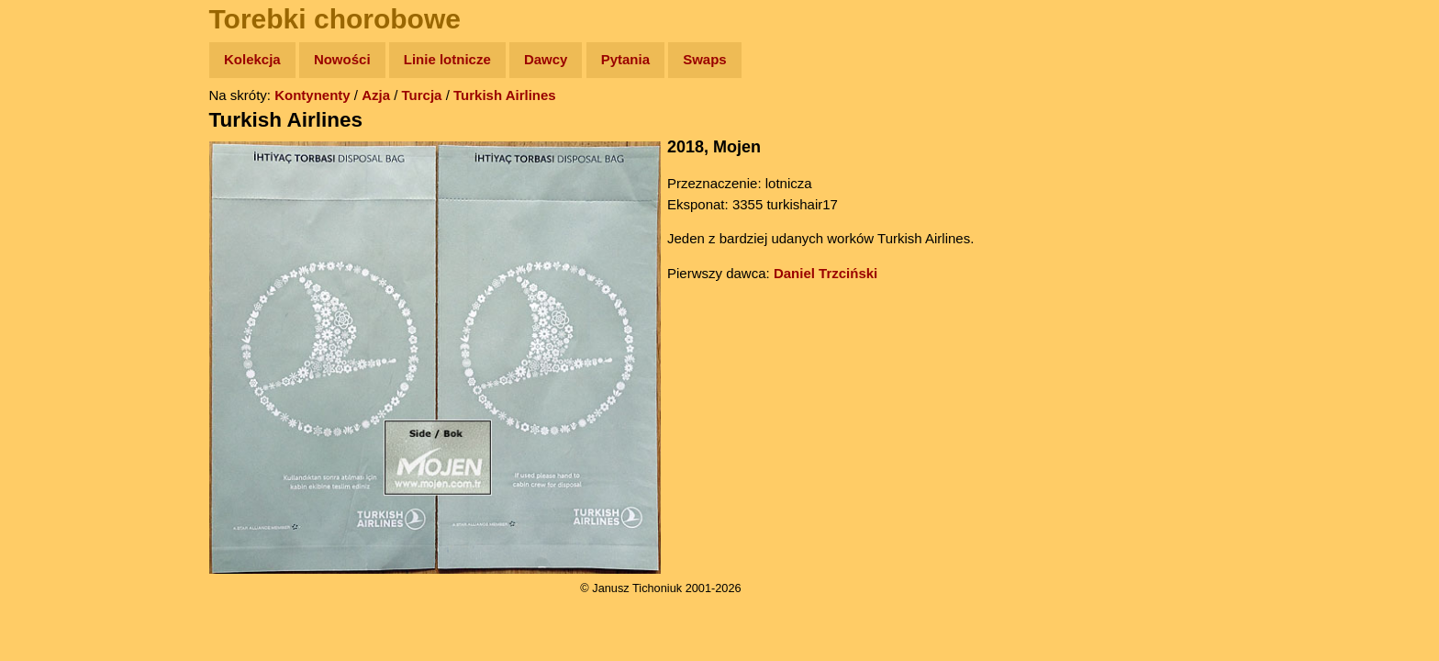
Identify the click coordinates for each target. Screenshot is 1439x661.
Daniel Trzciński (825, 273)
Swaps (705, 59)
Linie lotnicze (447, 59)
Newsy (53, 201)
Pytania (625, 59)
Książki (55, 237)
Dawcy (546, 59)
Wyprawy (61, 131)
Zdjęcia (55, 166)
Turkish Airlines (504, 95)
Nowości (342, 59)
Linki (47, 343)
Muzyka (55, 272)
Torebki (55, 379)
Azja (376, 95)
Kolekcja (252, 59)
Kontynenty (312, 95)
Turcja (422, 95)
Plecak (53, 308)
